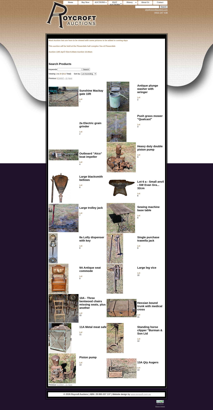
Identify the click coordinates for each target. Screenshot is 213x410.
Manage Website (160, 406)
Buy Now (85, 2)
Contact (160, 2)
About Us (145, 2)
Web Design (160, 402)
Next (70, 78)
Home (70, 2)
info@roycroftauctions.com (156, 10)
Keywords (53, 69)
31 (67, 78)
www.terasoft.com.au (141, 394)
